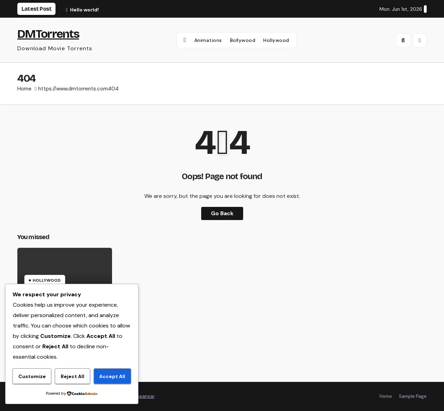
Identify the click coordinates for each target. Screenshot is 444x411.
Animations (208, 40)
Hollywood (276, 40)
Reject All (72, 376)
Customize (32, 376)
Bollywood (243, 40)
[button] (403, 40)
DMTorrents (48, 34)
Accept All (112, 376)
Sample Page (413, 396)
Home (24, 88)
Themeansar (141, 396)
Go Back (222, 213)
